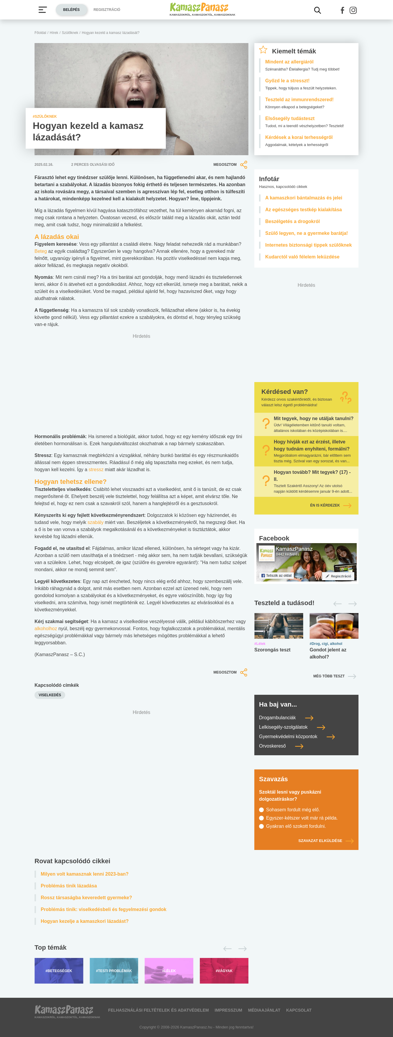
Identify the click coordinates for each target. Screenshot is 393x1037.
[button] (342, 10)
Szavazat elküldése (326, 840)
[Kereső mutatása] (317, 10)
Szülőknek (70, 33)
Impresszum (228, 1010)
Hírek (54, 33)
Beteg (41, 251)
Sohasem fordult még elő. (293, 809)
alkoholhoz (46, 628)
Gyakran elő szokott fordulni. (296, 826)
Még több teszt (329, 676)
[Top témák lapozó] (141, 948)
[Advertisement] (141, 785)
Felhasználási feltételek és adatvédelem (158, 1010)
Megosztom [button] (231, 164)
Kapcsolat (299, 1010)
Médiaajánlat (264, 1010)
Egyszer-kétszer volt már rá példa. (302, 817)
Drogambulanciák (286, 717)
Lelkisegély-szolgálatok (292, 727)
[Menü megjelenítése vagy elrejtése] (43, 9)
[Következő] (240, 948)
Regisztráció (107, 10)
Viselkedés (50, 695)
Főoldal (40, 33)
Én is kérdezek (330, 505)
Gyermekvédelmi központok (297, 736)
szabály (96, 522)
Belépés (71, 10)
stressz (96, 469)
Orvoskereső (281, 745)
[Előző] (225, 948)
